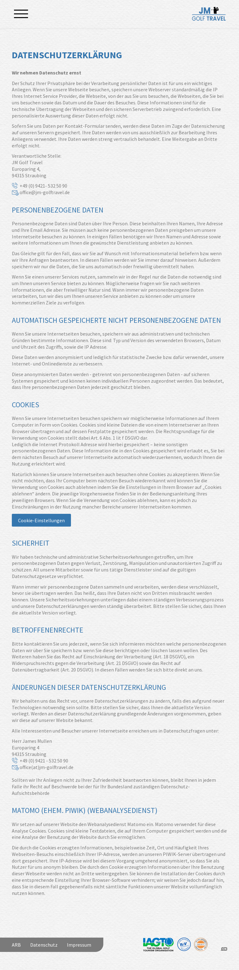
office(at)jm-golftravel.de (46, 767)
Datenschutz (44, 945)
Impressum (79, 945)
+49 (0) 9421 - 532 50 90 (44, 760)
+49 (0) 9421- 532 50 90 (43, 186)
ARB (16, 945)
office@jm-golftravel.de (45, 192)
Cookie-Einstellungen (41, 520)
